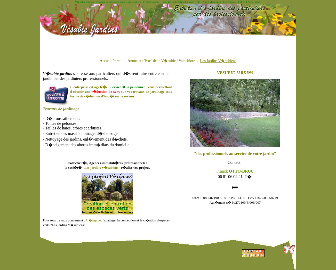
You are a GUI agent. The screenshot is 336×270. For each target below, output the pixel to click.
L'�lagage (93, 220)
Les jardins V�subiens (101, 167)
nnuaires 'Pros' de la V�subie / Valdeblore (161, 61)
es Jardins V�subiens (218, 61)
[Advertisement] (106, 45)
